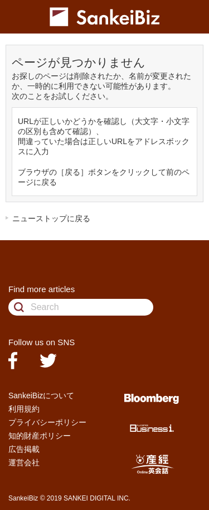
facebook (12, 360)
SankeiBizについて (41, 395)
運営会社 (24, 462)
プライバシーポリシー (47, 422)
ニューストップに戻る (51, 218)
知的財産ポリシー (39, 436)
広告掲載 (24, 449)
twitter (48, 361)
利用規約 (24, 409)
